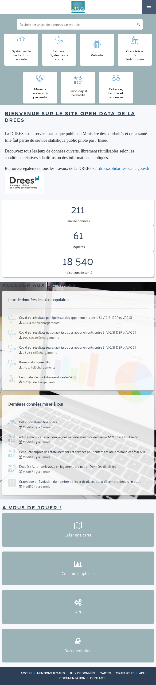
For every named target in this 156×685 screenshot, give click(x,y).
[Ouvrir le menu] (149, 7)
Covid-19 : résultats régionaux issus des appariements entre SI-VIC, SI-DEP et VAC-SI (77, 347)
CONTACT (97, 678)
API (141, 673)
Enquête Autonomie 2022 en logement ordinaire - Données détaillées (67, 466)
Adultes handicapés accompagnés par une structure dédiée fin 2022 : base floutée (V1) (79, 437)
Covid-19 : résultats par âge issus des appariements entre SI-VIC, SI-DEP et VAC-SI (75, 317)
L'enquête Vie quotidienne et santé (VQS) (47, 377)
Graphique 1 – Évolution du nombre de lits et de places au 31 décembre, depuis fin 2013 (79, 481)
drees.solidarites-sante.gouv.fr (124, 168)
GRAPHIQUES (125, 673)
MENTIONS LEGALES (51, 673)
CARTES (105, 673)
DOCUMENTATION (72, 678)
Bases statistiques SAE (35, 362)
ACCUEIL (27, 673)
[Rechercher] (75, 24)
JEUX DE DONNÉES (82, 673)
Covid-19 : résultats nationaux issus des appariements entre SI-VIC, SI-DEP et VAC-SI (77, 332)
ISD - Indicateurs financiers (38, 422)
